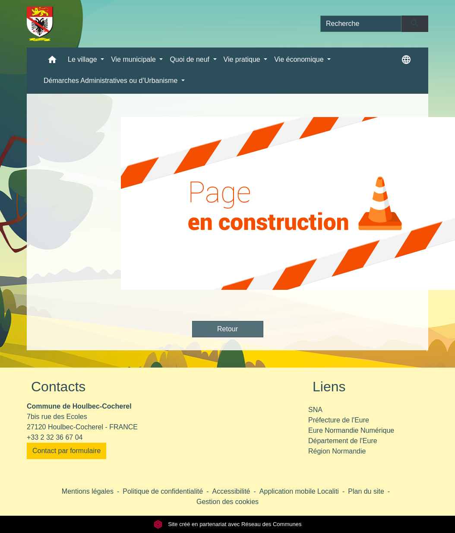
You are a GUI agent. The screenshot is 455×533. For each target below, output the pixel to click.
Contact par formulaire (66, 450)
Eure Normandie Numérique (351, 430)
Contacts (58, 386)
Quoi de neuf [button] (190, 59)
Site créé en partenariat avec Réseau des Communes (228, 524)
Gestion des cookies (227, 501)
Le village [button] (83, 59)
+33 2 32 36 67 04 (54, 437)
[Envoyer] (415, 24)
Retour (227, 329)
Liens (329, 386)
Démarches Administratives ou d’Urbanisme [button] (112, 80)
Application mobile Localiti (299, 491)
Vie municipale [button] (134, 59)
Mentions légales (88, 491)
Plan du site (366, 491)
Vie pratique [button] (243, 59)
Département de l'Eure (342, 440)
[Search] (360, 24)
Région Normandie (337, 451)
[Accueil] (40, 23)
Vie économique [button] (299, 59)
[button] (52, 61)
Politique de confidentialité (163, 491)
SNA (315, 409)
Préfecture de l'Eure (338, 420)
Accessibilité (231, 491)
